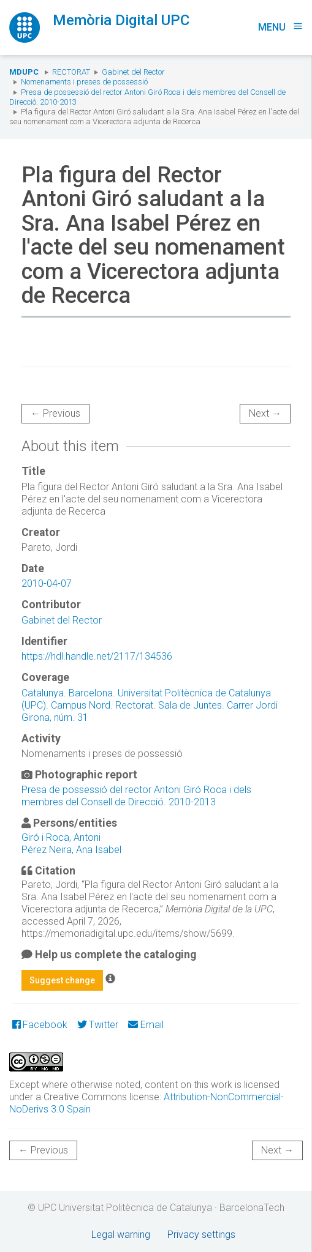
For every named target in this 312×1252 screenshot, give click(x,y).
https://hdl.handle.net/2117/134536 (96, 656)
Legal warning (120, 1234)
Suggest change (62, 980)
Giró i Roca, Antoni (61, 837)
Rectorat (71, 71)
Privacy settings (201, 1234)
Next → (265, 413)
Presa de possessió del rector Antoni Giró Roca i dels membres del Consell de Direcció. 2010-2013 (136, 796)
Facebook (39, 1024)
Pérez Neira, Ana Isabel (71, 849)
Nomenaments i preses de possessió (84, 81)
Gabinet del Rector (133, 71)
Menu (280, 27)
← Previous (55, 413)
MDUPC (24, 71)
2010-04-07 (46, 583)
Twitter (97, 1024)
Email (145, 1024)
